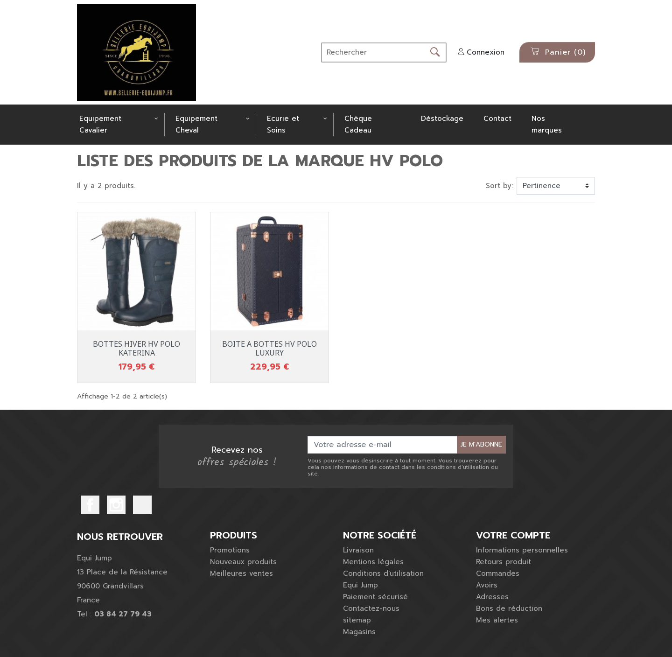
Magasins (359, 632)
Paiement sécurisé (375, 597)
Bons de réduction (509, 608)
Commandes (497, 573)
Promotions (230, 550)
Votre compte (513, 535)
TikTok (142, 505)
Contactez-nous (371, 608)
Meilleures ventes (241, 573)
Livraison (358, 550)
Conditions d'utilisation (383, 573)
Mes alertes (497, 620)
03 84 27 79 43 (123, 614)
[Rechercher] (373, 52)
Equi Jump (360, 585)
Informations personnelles (522, 550)
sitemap (357, 620)
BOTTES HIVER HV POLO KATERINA (136, 348)
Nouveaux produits (243, 562)
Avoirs (486, 585)
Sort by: (499, 186)
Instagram (116, 505)
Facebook (90, 505)
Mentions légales (373, 562)
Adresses (492, 597)
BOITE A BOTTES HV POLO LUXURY (269, 348)
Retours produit (503, 562)
